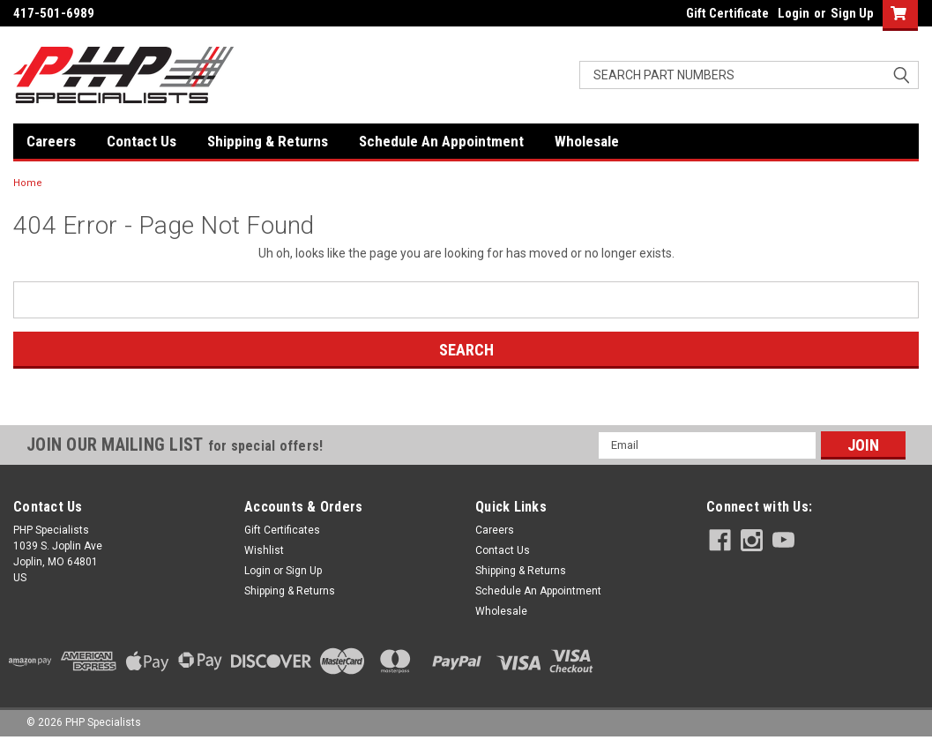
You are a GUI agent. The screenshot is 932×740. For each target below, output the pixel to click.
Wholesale (587, 141)
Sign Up (852, 13)
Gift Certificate (727, 13)
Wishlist (264, 550)
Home (27, 183)
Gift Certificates (282, 530)
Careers (51, 141)
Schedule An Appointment (441, 141)
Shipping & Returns (267, 141)
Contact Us (141, 141)
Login (793, 13)
